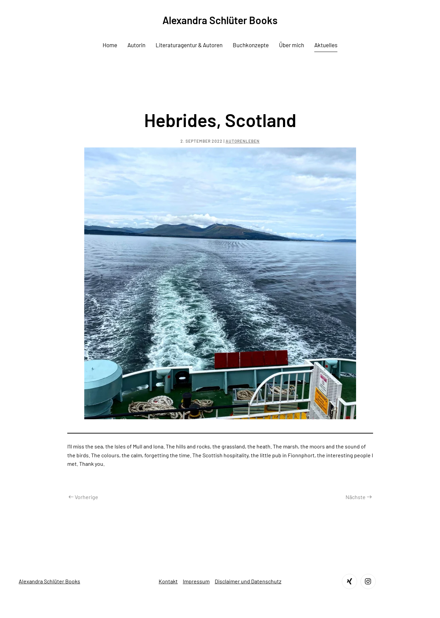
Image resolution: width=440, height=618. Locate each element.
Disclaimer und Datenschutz (248, 581)
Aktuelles (325, 44)
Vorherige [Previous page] (83, 497)
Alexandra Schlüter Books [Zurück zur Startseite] (220, 20)
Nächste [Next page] (359, 497)
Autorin (136, 44)
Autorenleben (243, 141)
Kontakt (168, 581)
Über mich (291, 44)
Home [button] (110, 44)
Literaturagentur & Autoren (189, 44)
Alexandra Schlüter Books (49, 581)
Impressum (196, 581)
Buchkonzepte (251, 44)
